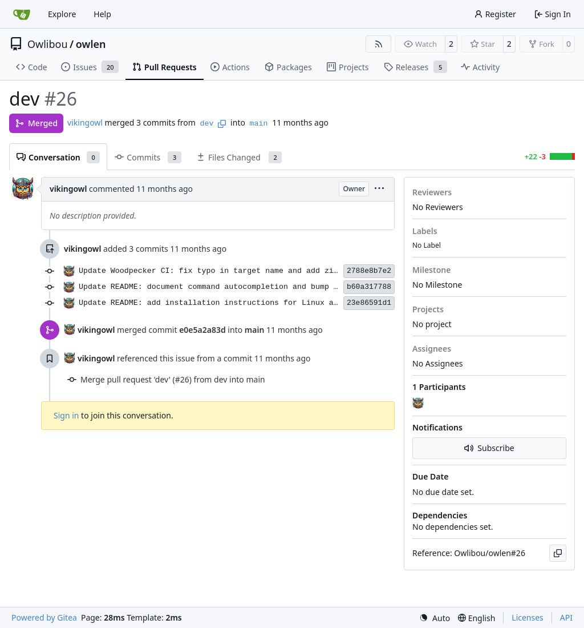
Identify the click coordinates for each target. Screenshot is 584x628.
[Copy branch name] (222, 124)
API (566, 617)
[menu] (379, 189)
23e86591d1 (369, 303)
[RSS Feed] (379, 44)
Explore (62, 14)
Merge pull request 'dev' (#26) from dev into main (172, 379)
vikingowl (85, 122)
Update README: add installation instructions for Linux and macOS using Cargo (251, 303)
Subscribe (489, 447)
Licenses (528, 617)
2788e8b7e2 (369, 271)
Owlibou (47, 44)
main (259, 123)
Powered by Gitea (44, 617)
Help (102, 14)
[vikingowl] (419, 403)
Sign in (66, 415)
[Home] (22, 14)
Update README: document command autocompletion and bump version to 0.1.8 (243, 287)
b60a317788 (369, 287)
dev (207, 123)
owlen (91, 44)
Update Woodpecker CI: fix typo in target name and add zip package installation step (267, 271)
